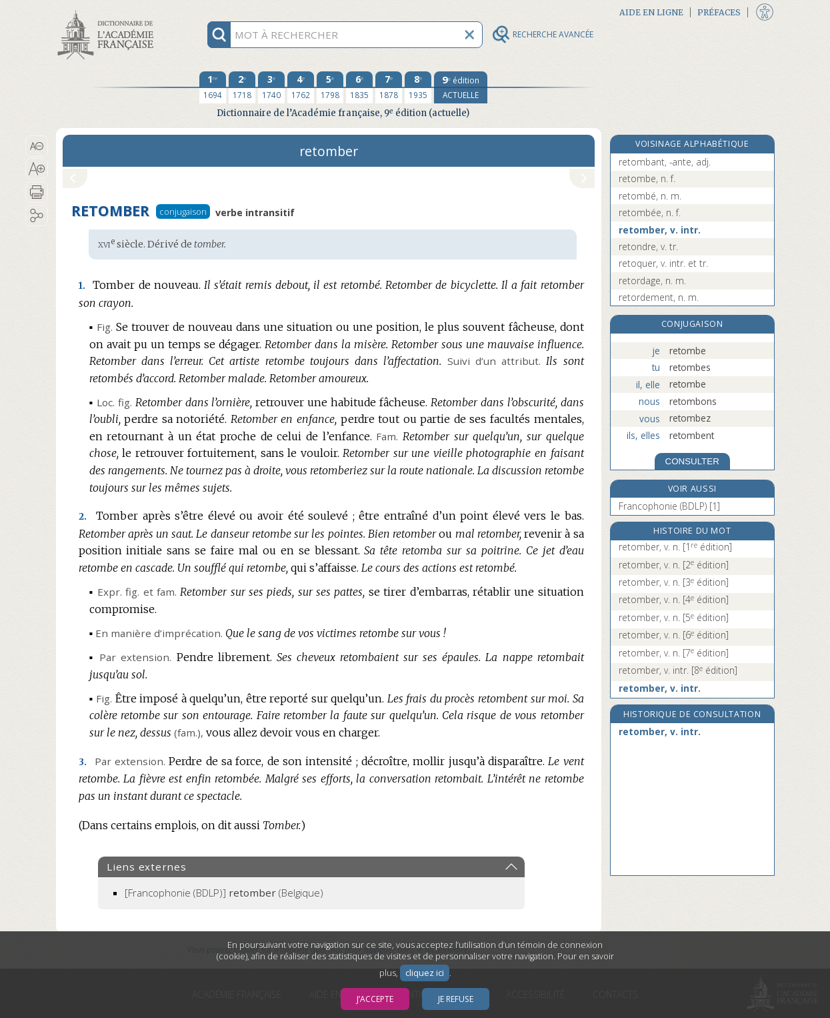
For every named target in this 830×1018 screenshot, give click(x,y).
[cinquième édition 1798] (330, 87)
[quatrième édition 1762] (300, 87)
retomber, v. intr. (660, 229)
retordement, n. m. (659, 297)
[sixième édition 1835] (359, 87)
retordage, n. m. (652, 280)
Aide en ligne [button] (651, 12)
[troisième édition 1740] (271, 87)
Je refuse (455, 999)
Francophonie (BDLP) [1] (669, 506)
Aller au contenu (108, 12)
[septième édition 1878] (388, 87)
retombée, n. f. (650, 212)
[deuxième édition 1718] (242, 87)
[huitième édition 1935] (418, 87)
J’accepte (375, 999)
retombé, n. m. (650, 195)
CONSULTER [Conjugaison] (692, 461)
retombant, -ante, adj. (665, 161)
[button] (37, 146)
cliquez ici (424, 973)
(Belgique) (224, 892)
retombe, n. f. (647, 178)
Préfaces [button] (719, 12)
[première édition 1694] (212, 87)
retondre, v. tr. (648, 246)
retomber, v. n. (675, 546)
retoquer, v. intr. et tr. (663, 263)
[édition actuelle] (460, 87)
